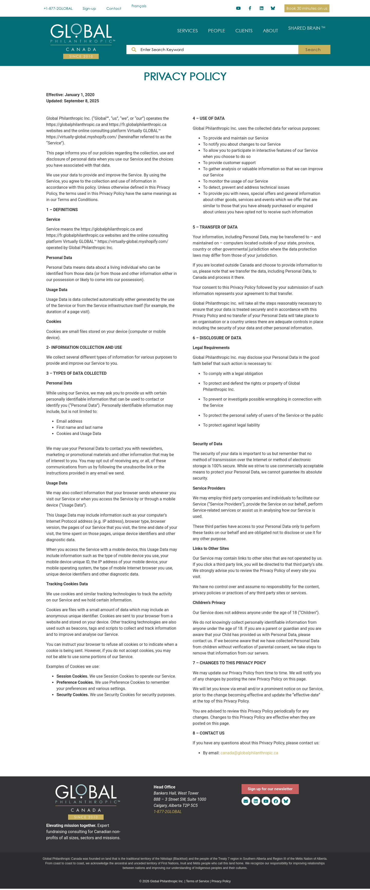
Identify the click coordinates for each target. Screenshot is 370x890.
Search (314, 49)
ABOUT (270, 30)
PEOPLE (216, 30)
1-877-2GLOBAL (168, 811)
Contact (113, 8)
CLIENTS (244, 30)
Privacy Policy (221, 881)
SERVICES (187, 30)
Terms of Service (197, 881)
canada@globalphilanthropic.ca (249, 752)
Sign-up (89, 8)
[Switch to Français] (138, 6)
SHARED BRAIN (306, 28)
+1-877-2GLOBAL (58, 8)
